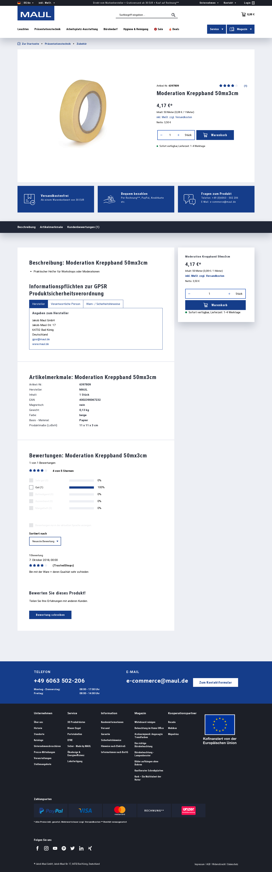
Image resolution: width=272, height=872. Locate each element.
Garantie (105, 734)
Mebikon (172, 728)
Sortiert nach (38, 533)
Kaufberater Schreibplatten (149, 770)
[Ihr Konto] (249, 2)
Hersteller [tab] (38, 304)
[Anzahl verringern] (161, 135)
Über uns (38, 722)
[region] (82, 114)
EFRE (70, 740)
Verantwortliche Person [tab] (65, 304)
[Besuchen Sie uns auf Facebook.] (37, 848)
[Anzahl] (170, 135)
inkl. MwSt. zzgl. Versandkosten (174, 117)
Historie (38, 728)
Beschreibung (27, 227)
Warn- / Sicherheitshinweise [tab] (103, 304)
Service (72, 713)
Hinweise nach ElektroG (113, 746)
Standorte (39, 734)
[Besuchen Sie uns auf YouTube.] (55, 848)
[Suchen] (174, 15)
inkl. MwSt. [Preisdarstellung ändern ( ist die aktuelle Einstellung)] (47, 2)
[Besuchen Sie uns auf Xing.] (90, 848)
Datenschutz (232, 864)
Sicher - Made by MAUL (79, 746)
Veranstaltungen (42, 758)
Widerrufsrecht (219, 864)
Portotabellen (74, 734)
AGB (208, 864)
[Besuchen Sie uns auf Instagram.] (46, 848)
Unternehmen (43, 713)
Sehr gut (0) (41, 480)
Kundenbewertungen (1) (83, 227)
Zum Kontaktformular (215, 682)
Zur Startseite (28, 43)
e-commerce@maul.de (223, 201)
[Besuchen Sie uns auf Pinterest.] (63, 848)
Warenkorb (215, 135)
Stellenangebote (42, 764)
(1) (245, 85)
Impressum (200, 864)
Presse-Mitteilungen (44, 752)
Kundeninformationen (112, 722)
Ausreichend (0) (44, 501)
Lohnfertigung (74, 761)
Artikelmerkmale (51, 227)
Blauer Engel (74, 728)
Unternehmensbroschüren (47, 746)
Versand (105, 728)
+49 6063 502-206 (59, 680)
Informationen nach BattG (114, 752)
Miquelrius (173, 734)
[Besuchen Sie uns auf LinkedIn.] (81, 848)
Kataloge (38, 740)
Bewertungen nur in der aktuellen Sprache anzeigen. (63, 525)
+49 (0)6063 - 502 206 (225, 197)
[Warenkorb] (246, 14)
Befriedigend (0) (44, 494)
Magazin (140, 713)
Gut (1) (39, 487)
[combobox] (147, 14)
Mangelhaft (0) (43, 508)
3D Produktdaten (76, 722)
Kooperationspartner (182, 713)
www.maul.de (40, 344)
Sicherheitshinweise (111, 740)
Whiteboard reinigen (145, 722)
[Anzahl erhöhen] (178, 135)
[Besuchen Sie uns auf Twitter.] (72, 848)
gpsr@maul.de (41, 339)
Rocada (172, 722)
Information (109, 713)
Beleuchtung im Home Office (149, 728)
